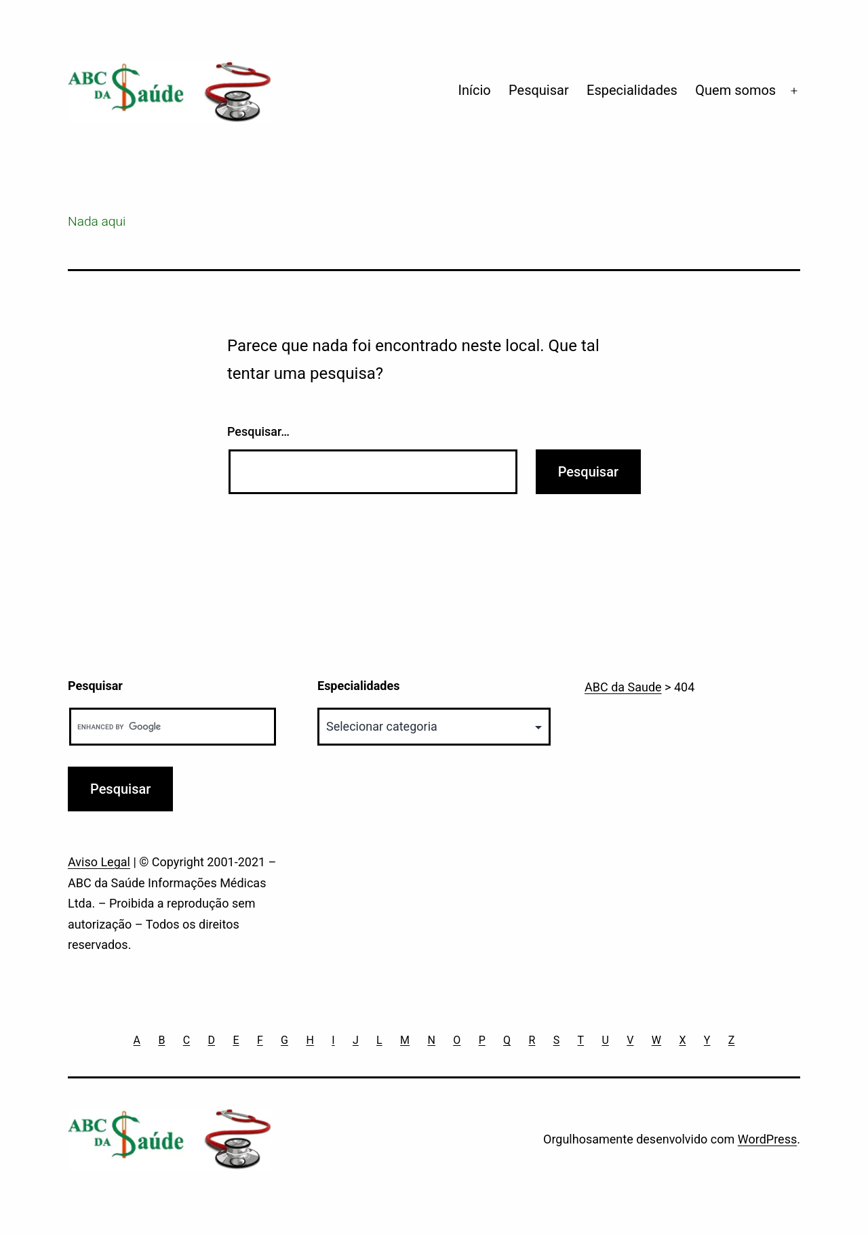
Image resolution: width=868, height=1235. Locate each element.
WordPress (767, 1139)
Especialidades (632, 90)
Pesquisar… (258, 431)
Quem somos (735, 90)
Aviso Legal (99, 862)
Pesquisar (539, 90)
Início (474, 90)
